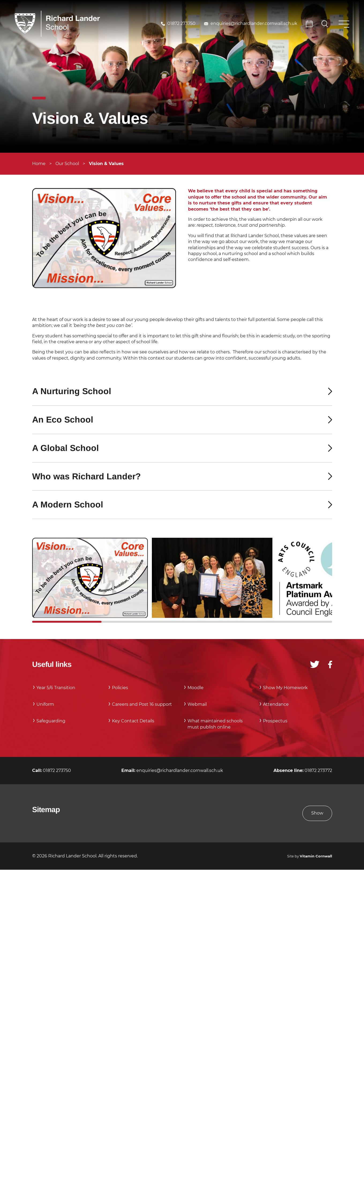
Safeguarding (50, 720)
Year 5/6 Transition (55, 687)
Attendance (276, 704)
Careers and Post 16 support (142, 704)
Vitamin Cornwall (316, 856)
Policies (120, 687)
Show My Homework (285, 687)
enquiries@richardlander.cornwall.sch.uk (254, 23)
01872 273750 (181, 23)
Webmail (197, 704)
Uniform (45, 704)
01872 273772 (318, 770)
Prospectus (275, 720)
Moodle (195, 687)
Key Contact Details (133, 720)
